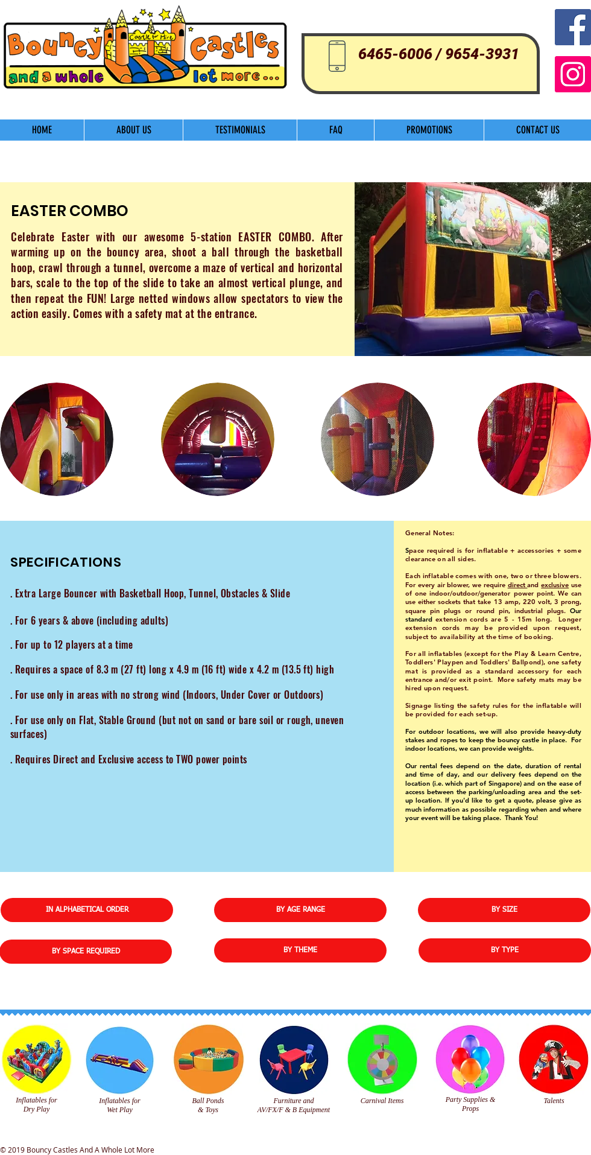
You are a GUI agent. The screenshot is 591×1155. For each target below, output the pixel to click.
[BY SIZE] (504, 910)
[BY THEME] (300, 950)
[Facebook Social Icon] (573, 27)
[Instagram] (573, 74)
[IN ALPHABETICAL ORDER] (87, 910)
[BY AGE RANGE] (300, 910)
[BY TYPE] (505, 950)
